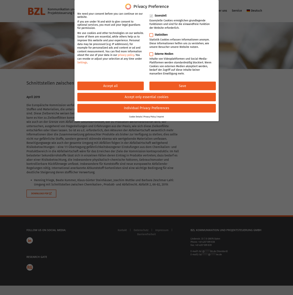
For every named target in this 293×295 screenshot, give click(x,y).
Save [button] (182, 83)
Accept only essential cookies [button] (146, 95)
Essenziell (159, 13)
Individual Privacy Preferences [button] (146, 106)
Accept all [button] (110, 83)
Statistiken (160, 32)
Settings (82, 60)
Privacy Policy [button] (150, 114)
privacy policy (126, 52)
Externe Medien (162, 51)
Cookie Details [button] (135, 114)
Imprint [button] (160, 114)
